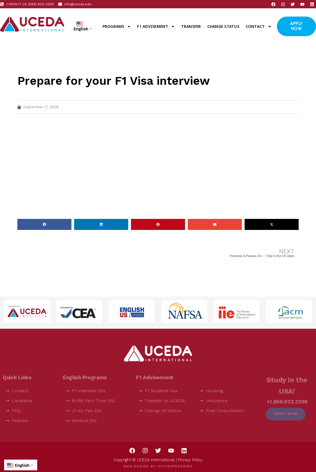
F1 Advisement (156, 26)
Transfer (191, 26)
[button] (44, 224)
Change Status (223, 26)
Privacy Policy (190, 459)
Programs (117, 26)
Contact (259, 26)
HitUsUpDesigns (174, 466)
